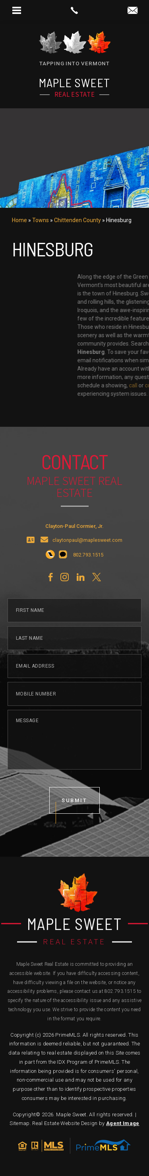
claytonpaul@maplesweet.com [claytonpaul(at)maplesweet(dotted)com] (87, 569)
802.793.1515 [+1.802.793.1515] (120, 991)
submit (75, 830)
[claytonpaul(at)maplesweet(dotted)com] (132, 11)
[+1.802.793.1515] (50, 585)
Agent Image (122, 1123)
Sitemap (19, 1123)
